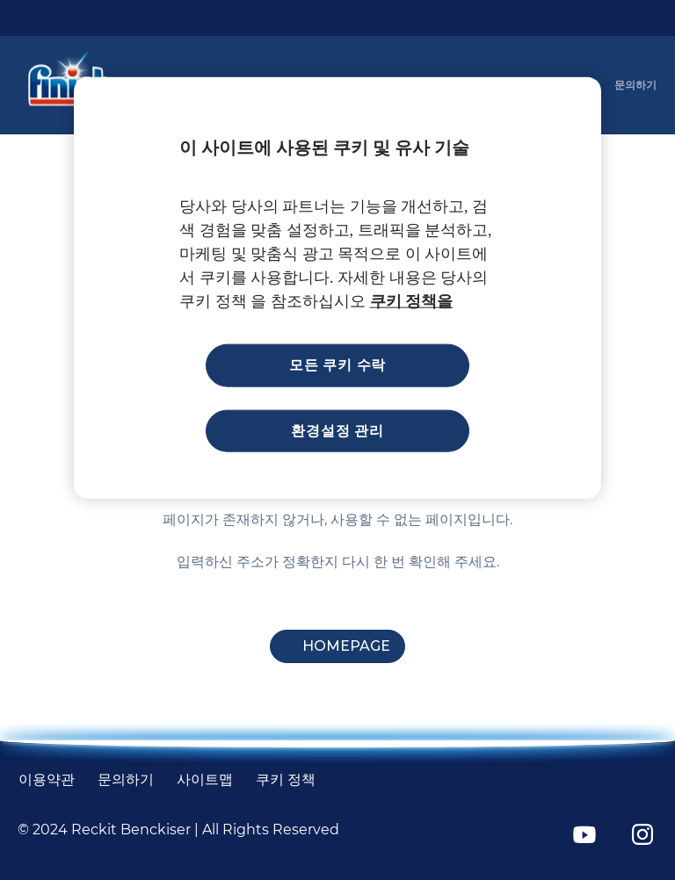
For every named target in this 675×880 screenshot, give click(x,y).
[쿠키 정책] (285, 779)
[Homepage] (337, 646)
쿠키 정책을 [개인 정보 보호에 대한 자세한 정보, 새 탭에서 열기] (412, 301)
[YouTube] (584, 834)
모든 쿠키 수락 (337, 364)
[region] (337, 288)
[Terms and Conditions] (47, 779)
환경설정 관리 (337, 429)
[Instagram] (642, 834)
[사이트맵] (205, 779)
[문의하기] (635, 85)
